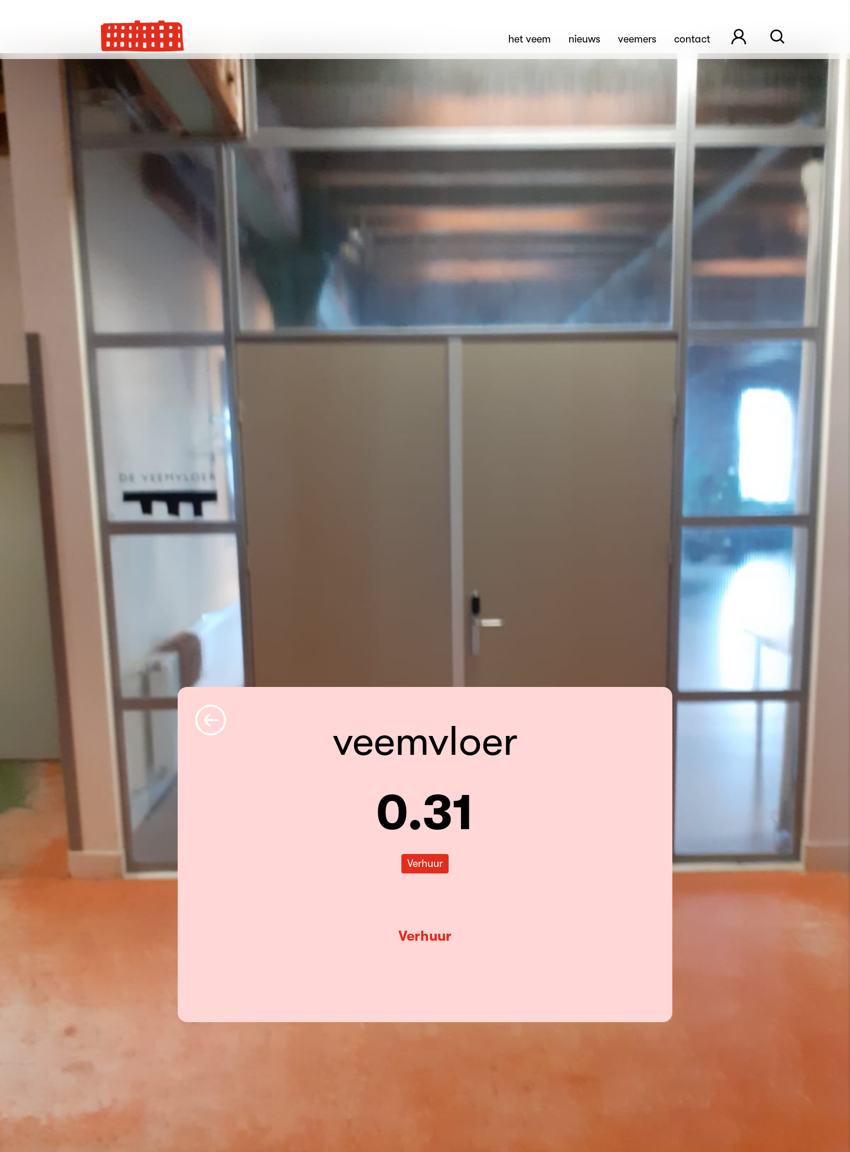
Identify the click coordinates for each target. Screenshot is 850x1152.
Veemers (637, 39)
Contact (692, 39)
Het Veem (529, 39)
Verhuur (425, 936)
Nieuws (584, 39)
